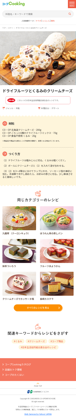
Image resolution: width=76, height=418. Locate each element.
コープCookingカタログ (18, 364)
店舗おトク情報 (13, 369)
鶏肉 (52, 21)
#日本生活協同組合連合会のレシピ (38, 347)
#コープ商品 (57, 341)
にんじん (46, 21)
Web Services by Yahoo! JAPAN (38, 414)
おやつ (10, 28)
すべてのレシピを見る (38, 307)
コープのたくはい (14, 374)
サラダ (38, 21)
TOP (4, 28)
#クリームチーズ (36, 341)
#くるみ (18, 341)
